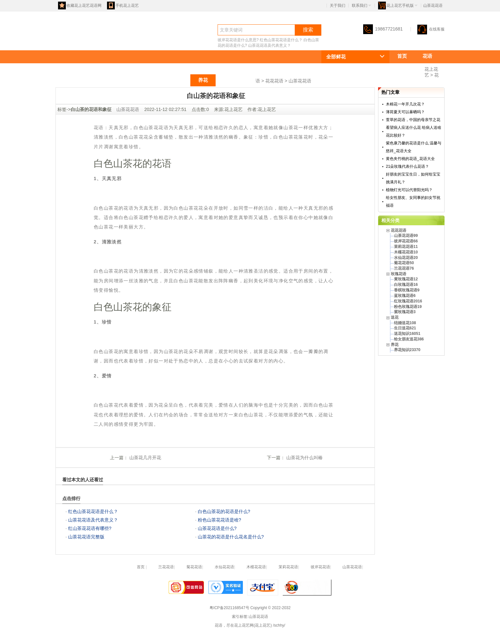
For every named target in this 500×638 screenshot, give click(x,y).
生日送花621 (405, 328)
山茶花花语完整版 (86, 536)
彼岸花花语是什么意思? (238, 40)
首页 (402, 56)
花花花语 (407, 68)
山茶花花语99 (406, 235)
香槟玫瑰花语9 (407, 290)
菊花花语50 (404, 263)
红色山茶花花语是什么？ (281, 40)
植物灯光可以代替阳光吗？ (409, 190)
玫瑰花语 (147, 80)
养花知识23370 (407, 350)
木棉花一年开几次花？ (405, 104)
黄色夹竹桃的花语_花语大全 (410, 158)
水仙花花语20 (406, 257)
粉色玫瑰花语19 (408, 306)
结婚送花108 (405, 323)
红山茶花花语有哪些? (90, 528)
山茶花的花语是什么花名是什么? (231, 536)
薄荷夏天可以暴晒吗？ (405, 112)
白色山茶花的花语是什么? (224, 511)
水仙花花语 (224, 567)
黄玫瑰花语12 (406, 279)
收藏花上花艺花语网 (79, 5)
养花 (203, 80)
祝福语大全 (235, 80)
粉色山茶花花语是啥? (219, 519)
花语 (427, 56)
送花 (178, 80)
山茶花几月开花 (144, 457)
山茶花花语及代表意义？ (269, 45)
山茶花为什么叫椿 (304, 457)
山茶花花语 (300, 80)
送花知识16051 (407, 333)
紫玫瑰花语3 (405, 312)
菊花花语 (194, 567)
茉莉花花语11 (406, 246)
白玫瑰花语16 (406, 284)
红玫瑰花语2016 (408, 301)
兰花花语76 (404, 268)
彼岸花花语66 (406, 241)
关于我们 (337, 5)
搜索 (308, 29)
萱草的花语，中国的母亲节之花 (413, 119)
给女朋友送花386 (409, 339)
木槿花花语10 (406, 252)
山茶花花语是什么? (217, 528)
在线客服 (431, 29)
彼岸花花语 (320, 567)
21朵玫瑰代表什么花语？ (407, 166)
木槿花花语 (256, 567)
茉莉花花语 (288, 567)
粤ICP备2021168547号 (229, 608)
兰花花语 (166, 567)
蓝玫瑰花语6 (405, 295)
